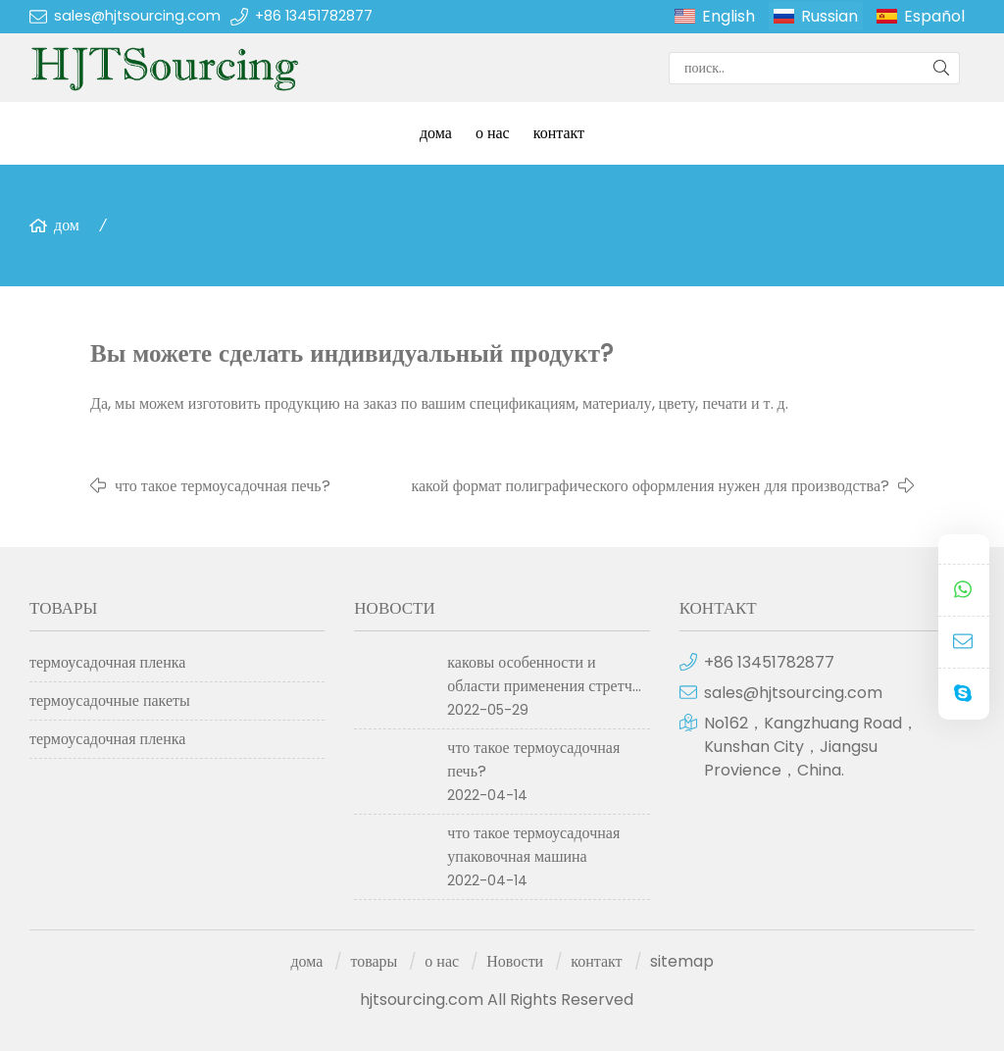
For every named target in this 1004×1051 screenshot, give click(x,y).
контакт (558, 133)
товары (373, 961)
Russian (829, 16)
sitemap (682, 961)
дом (66, 225)
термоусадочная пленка (107, 662)
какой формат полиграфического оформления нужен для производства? (650, 486)
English (728, 16)
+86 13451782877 (314, 15)
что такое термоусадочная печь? (222, 486)
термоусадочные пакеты (109, 700)
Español (934, 16)
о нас (493, 133)
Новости (514, 961)
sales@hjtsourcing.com (137, 15)
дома (436, 133)
